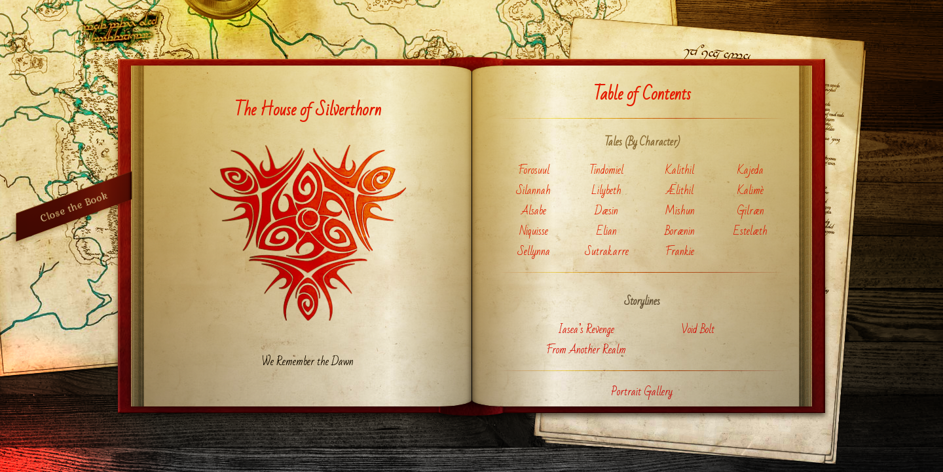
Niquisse (533, 231)
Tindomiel (606, 170)
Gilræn (750, 211)
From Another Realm (586, 350)
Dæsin (606, 211)
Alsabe (533, 211)
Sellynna (533, 251)
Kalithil (679, 170)
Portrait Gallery (642, 392)
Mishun (680, 211)
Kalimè (750, 190)
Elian (607, 231)
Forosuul (533, 170)
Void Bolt (697, 329)
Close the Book (74, 206)
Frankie (679, 251)
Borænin (680, 231)
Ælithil (679, 190)
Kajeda (750, 170)
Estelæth (750, 231)
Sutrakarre (607, 251)
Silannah (533, 190)
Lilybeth (606, 190)
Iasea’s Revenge (586, 329)
